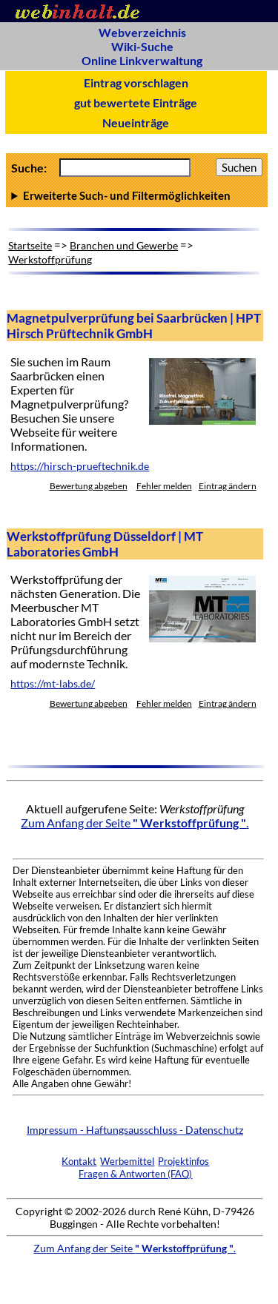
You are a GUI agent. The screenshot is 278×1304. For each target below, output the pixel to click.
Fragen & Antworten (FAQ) (135, 1174)
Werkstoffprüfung (50, 259)
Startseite (30, 245)
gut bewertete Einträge (136, 102)
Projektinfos (183, 1161)
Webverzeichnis (142, 32)
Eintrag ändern (228, 486)
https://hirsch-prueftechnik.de (79, 466)
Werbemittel (127, 1161)
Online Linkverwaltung (142, 60)
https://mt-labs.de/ (52, 684)
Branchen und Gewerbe (124, 245)
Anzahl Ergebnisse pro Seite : (136, 195)
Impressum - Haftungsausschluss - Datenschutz (135, 1129)
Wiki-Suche (142, 46)
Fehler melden (164, 486)
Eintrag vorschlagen (136, 82)
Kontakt (79, 1161)
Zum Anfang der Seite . (134, 823)
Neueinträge (135, 122)
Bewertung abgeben (89, 486)
